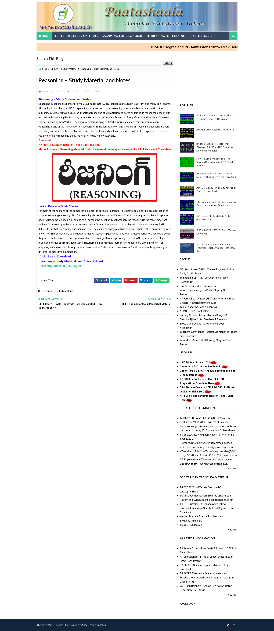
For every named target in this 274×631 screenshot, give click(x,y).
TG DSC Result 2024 (191, 524)
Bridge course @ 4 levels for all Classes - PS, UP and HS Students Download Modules (214, 147)
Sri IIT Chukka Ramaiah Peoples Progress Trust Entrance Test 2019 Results (215, 248)
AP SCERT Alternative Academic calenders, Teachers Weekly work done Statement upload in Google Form (207, 577)
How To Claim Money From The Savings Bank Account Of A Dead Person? (214, 162)
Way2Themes (55, 624)
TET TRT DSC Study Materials (76, 35)
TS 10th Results (200, 35)
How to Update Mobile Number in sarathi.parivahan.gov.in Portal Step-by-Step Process (204, 290)
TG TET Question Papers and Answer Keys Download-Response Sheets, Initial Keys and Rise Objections (207, 508)
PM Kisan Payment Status (165, 35)
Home (46, 35)
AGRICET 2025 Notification (194, 311)
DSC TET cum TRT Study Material (61, 69)
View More (232, 469)
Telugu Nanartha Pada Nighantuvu (199, 307)
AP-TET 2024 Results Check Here (215, 129)
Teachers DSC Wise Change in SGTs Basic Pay (205, 418)
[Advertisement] (105, 344)
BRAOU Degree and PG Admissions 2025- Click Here (200, 47)
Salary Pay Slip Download (122, 35)
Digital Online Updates (93, 624)
